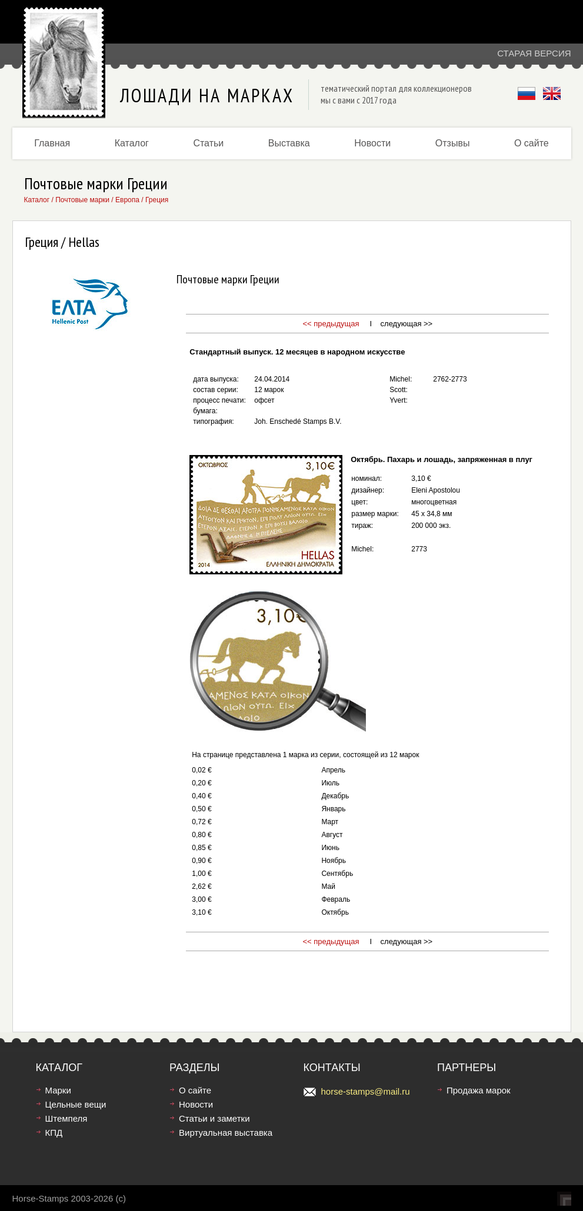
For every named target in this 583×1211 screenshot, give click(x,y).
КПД (54, 1133)
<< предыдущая (330, 323)
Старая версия (534, 53)
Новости (372, 143)
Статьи (208, 143)
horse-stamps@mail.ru (365, 1091)
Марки (58, 1090)
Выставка (289, 143)
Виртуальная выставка (225, 1133)
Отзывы (452, 143)
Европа (127, 200)
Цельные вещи (75, 1104)
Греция (156, 200)
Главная (52, 143)
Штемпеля (66, 1118)
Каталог (132, 143)
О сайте (531, 143)
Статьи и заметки (214, 1118)
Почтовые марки (82, 200)
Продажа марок (479, 1090)
